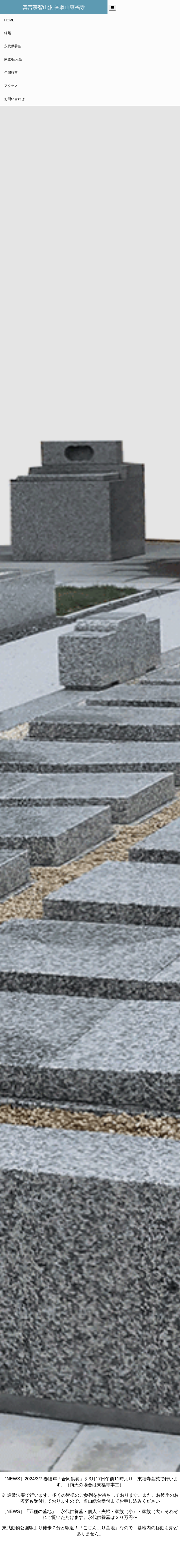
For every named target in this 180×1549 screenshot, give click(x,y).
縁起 (7, 33)
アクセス (11, 86)
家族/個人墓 (13, 59)
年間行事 (11, 73)
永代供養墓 (12, 46)
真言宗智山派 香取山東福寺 (54, 7)
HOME (9, 20)
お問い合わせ (14, 99)
